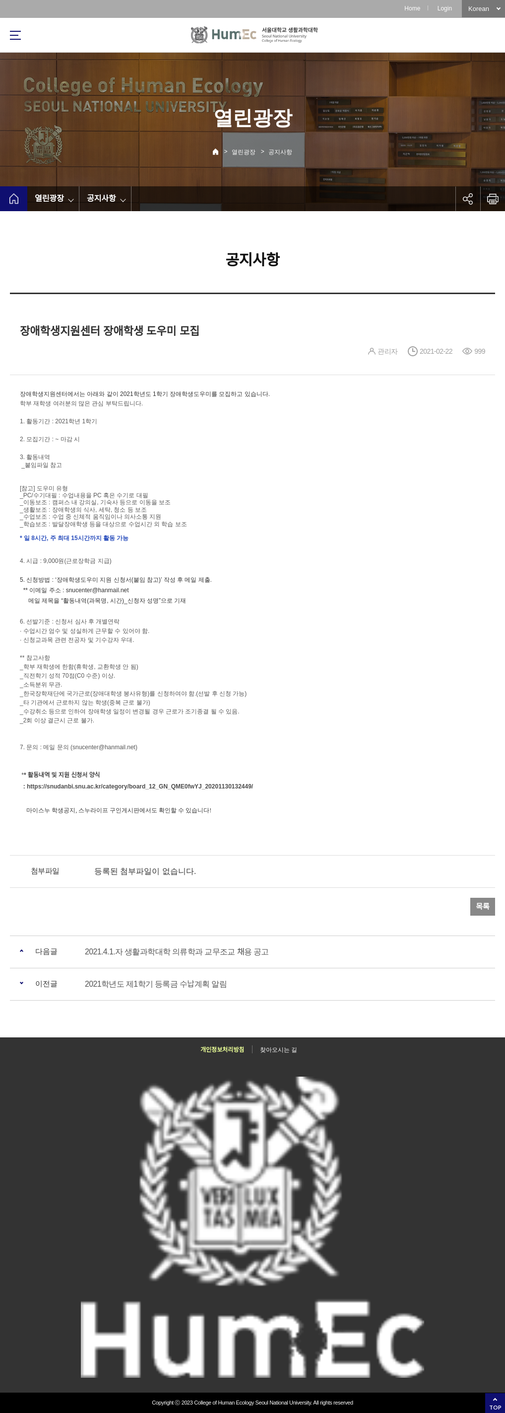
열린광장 (243, 152)
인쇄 (492, 198)
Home (412, 8)
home (13, 198)
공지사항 (280, 152)
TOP (495, 1407)
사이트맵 (15, 35)
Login (445, 8)
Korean (478, 8)
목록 (483, 906)
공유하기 (467, 198)
